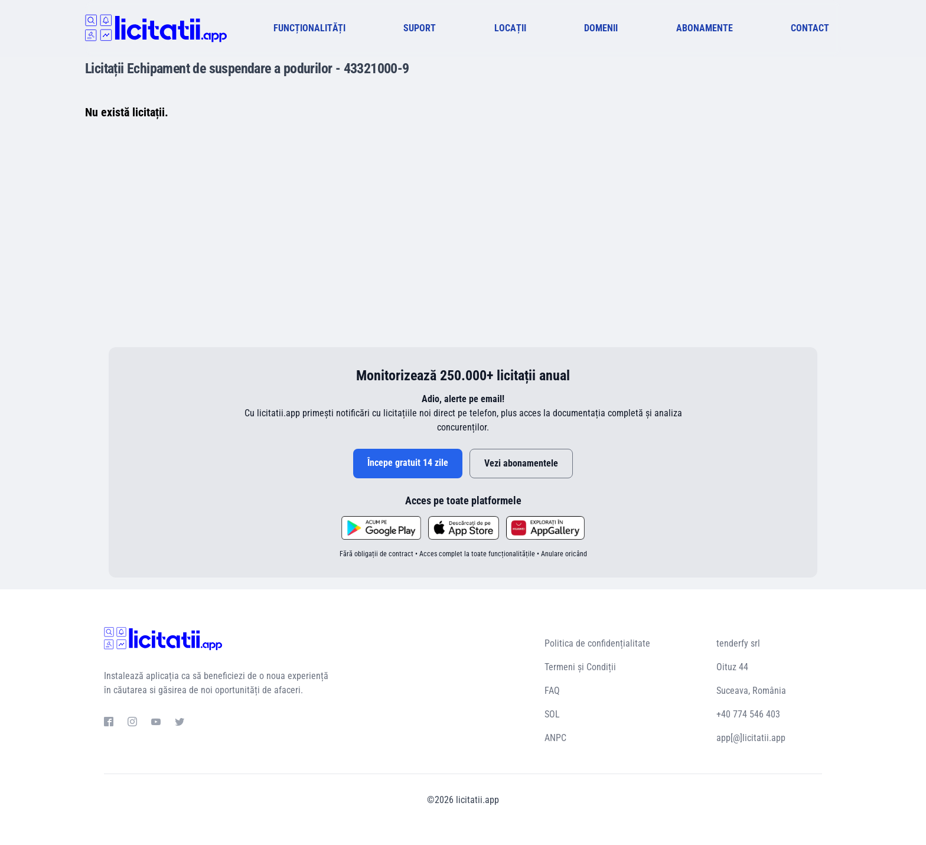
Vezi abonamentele (521, 463)
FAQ (552, 690)
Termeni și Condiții (580, 667)
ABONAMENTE (704, 28)
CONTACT (810, 28)
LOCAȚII (510, 28)
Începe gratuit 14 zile (407, 462)
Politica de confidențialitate (597, 643)
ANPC (555, 737)
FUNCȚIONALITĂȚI (309, 28)
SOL (552, 714)
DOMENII (601, 28)
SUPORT (419, 28)
